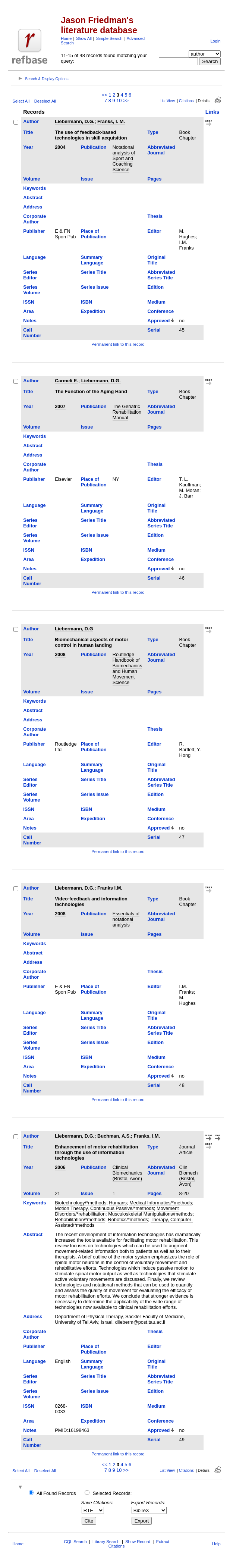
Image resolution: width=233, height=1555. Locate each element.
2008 (60, 654)
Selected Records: (112, 1493)
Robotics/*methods (128, 1219)
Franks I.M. (109, 888)
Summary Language (92, 260)
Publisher (34, 231)
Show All (84, 38)
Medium (157, 302)
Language (34, 257)
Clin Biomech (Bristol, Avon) (188, 1175)
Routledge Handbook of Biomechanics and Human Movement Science (127, 668)
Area (28, 311)
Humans (118, 1203)
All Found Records (56, 1493)
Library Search (106, 1541)
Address (32, 207)
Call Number (32, 332)
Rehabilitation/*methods (80, 1219)
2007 (60, 406)
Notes (30, 320)
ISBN (86, 302)
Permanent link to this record (117, 344)
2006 (60, 1167)
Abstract (32, 197)
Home (66, 38)
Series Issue (95, 287)
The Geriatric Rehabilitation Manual (127, 412)
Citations (186, 101)
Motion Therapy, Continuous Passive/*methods (104, 1208)
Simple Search (109, 38)
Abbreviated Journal (161, 150)
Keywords (34, 188)
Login (215, 41)
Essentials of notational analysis (126, 919)
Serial (154, 330)
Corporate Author (34, 219)
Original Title (157, 260)
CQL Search (75, 1541)
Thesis (155, 216)
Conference (161, 311)
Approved (159, 320)
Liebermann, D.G (74, 628)
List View (167, 101)
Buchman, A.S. (114, 1136)
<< (104, 95)
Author (31, 121)
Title (28, 132)
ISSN (28, 302)
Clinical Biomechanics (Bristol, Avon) (127, 1172)
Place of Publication (94, 233)
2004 (60, 147)
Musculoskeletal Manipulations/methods (150, 1214)
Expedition (93, 311)
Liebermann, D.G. (74, 121)
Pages (155, 179)
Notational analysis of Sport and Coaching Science (124, 158)
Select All (20, 101)
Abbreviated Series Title (161, 274)
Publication (94, 147)
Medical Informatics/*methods (160, 1203)
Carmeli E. (66, 380)
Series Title (93, 272)
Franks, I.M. (147, 1136)
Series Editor (30, 274)
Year (28, 147)
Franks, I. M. (111, 121)
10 (119, 100)
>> (126, 100)
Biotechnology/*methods (80, 1203)
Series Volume (31, 289)
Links (212, 112)
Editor (154, 231)
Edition (156, 287)
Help (216, 1544)
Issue (87, 179)
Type (153, 132)
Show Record (137, 1541)
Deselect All (45, 101)
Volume (31, 179)
